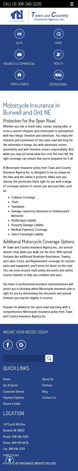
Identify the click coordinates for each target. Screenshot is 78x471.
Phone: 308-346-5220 (15, 437)
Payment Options (13, 398)
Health (58, 58)
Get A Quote (10, 385)
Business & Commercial (19, 58)
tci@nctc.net (11, 455)
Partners (47, 385)
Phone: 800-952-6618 (15, 443)
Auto (19, 37)
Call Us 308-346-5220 (22, 3)
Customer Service (13, 391)
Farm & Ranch (19, 78)
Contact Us (49, 398)
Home (58, 37)
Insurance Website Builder (38, 463)
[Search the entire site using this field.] (24, 358)
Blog (45, 391)
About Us (47, 379)
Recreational (58, 78)
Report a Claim (12, 404)
